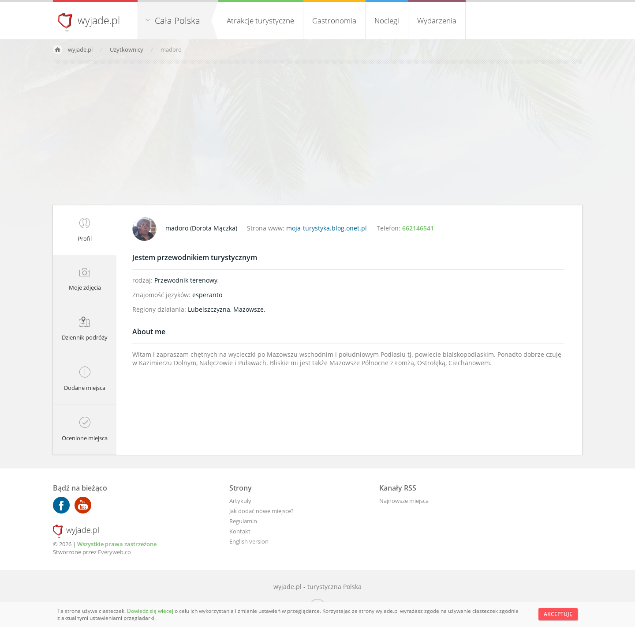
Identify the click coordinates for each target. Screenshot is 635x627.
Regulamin (243, 521)
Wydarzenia (436, 20)
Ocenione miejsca (85, 429)
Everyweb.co (114, 552)
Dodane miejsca (84, 379)
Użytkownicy (127, 49)
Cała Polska (177, 20)
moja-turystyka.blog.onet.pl (326, 228)
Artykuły (240, 501)
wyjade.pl (99, 20)
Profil (85, 230)
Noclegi (386, 20)
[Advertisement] (317, 134)
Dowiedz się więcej (151, 611)
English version (249, 541)
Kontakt (239, 531)
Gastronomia (334, 20)
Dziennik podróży (85, 329)
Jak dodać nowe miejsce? (261, 511)
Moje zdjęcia (85, 279)
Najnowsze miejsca (404, 501)
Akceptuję (558, 614)
